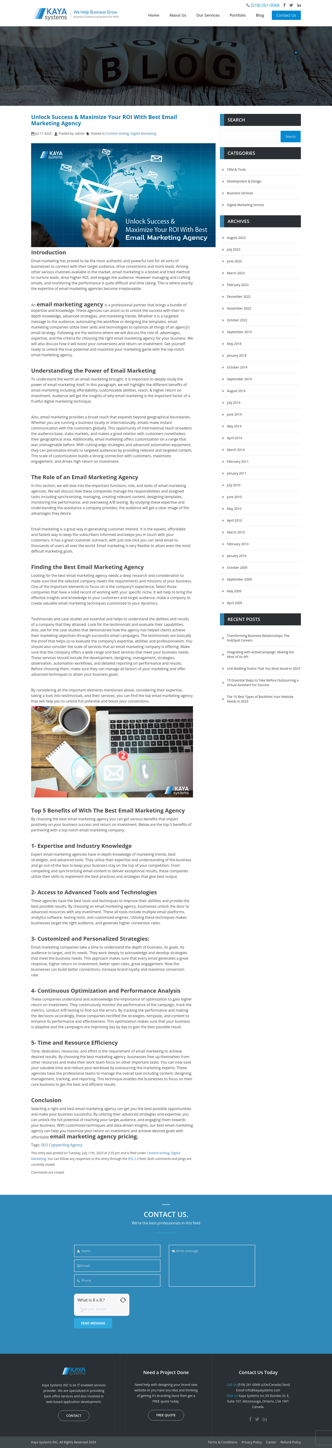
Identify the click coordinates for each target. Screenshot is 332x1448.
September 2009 (239, 579)
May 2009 (234, 591)
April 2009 (234, 603)
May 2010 (234, 508)
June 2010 (234, 497)
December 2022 (239, 296)
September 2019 (239, 332)
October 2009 (237, 567)
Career (271, 1442)
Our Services (208, 15)
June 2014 (234, 414)
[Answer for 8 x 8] (101, 1308)
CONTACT (73, 1415)
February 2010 (238, 544)
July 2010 (233, 485)
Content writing (117, 133)
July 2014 (233, 402)
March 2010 (236, 532)
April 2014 (234, 438)
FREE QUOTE (166, 1415)
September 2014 (239, 379)
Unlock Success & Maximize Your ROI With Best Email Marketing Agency (104, 120)
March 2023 (236, 273)
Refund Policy (291, 1442)
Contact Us (286, 15)
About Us (177, 15)
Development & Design (244, 181)
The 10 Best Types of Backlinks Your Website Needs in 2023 (260, 698)
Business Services (240, 193)
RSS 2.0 (133, 1158)
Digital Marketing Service (245, 205)
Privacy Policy (252, 1442)
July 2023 (233, 249)
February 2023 (238, 285)
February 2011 (238, 461)
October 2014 (237, 367)
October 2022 (237, 320)
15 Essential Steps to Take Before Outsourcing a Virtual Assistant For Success (262, 682)
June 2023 (234, 261)
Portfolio (238, 15)
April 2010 (234, 520)
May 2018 (234, 343)
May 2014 (234, 426)
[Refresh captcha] (123, 1300)
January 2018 (236, 355)
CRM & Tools (236, 169)
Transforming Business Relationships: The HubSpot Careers (258, 637)
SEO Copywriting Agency (61, 1144)
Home (153, 15)
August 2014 (236, 391)
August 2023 (236, 237)
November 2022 (239, 308)
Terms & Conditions (222, 1442)
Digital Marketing (143, 133)
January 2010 (236, 556)
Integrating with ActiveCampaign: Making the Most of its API (260, 654)
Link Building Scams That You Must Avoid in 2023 (263, 668)
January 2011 (236, 473)
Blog (260, 15)
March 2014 (236, 449)
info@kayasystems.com (262, 1390)
